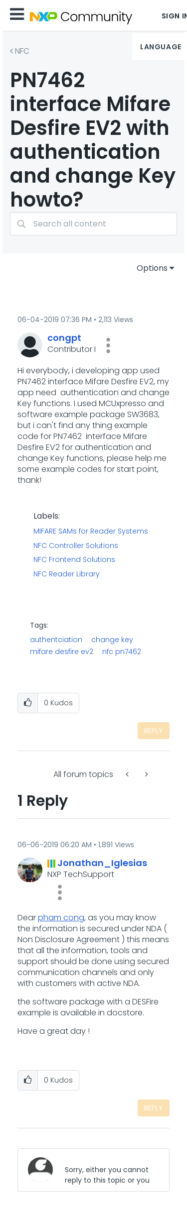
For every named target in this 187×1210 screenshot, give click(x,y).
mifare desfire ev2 (61, 652)
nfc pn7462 (121, 652)
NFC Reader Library (66, 574)
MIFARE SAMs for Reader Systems (90, 531)
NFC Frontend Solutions (74, 559)
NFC (22, 51)
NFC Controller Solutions (75, 546)
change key (112, 640)
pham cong (61, 917)
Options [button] (152, 268)
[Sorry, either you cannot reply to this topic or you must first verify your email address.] (109, 1170)
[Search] (93, 223)
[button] (108, 345)
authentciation (56, 640)
